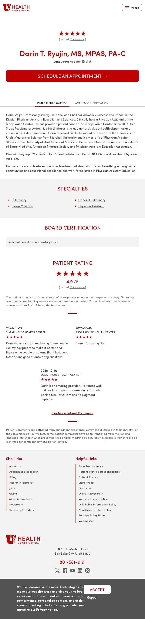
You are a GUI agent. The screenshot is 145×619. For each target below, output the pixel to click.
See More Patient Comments (72, 413)
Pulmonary (19, 200)
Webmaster (86, 521)
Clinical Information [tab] (52, 103)
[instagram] (87, 570)
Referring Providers (21, 510)
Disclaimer (85, 488)
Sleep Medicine (22, 206)
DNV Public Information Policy (97, 504)
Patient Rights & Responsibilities (99, 471)
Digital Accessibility (91, 493)
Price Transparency (91, 466)
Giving (13, 493)
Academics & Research (23, 471)
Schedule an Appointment (72, 76)
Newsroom (16, 504)
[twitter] (57, 570)
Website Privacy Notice (93, 499)
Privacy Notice (46, 609)
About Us (15, 466)
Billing (12, 477)
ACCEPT (97, 589)
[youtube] (72, 570)
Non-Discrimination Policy (95, 510)
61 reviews (77, 39)
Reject (92, 597)
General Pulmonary (91, 200)
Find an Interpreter (21, 482)
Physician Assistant (91, 206)
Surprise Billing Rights (92, 515)
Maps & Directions (20, 499)
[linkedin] (80, 570)
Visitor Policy (86, 482)
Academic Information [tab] (91, 103)
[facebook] (65, 570)
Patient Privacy (88, 477)
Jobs (12, 488)
